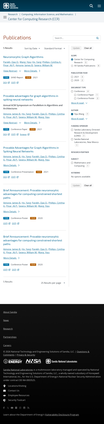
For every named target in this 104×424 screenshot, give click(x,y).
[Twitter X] (8, 408)
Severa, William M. (43, 65)
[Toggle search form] (91, 6)
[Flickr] (16, 408)
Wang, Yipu (25, 62)
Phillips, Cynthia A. (51, 62)
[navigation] (32, 48)
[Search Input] (77, 38)
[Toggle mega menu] (99, 6)
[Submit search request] (97, 38)
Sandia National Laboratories (18, 369)
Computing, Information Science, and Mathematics (47, 14)
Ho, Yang (36, 62)
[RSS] (28, 408)
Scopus (25, 134)
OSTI (15, 82)
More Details (32, 70)
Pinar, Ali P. (9, 65)
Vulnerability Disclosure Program (62, 414)
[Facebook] (4, 408)
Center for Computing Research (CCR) (33, 19)
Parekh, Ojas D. (11, 62)
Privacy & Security (26, 354)
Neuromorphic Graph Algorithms (23, 56)
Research (13, 14)
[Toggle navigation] (5, 17)
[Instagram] (20, 408)
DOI (6, 82)
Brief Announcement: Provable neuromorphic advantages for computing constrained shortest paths (32, 194)
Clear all (88, 47)
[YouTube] (12, 408)
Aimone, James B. (24, 65)
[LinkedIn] (24, 408)
